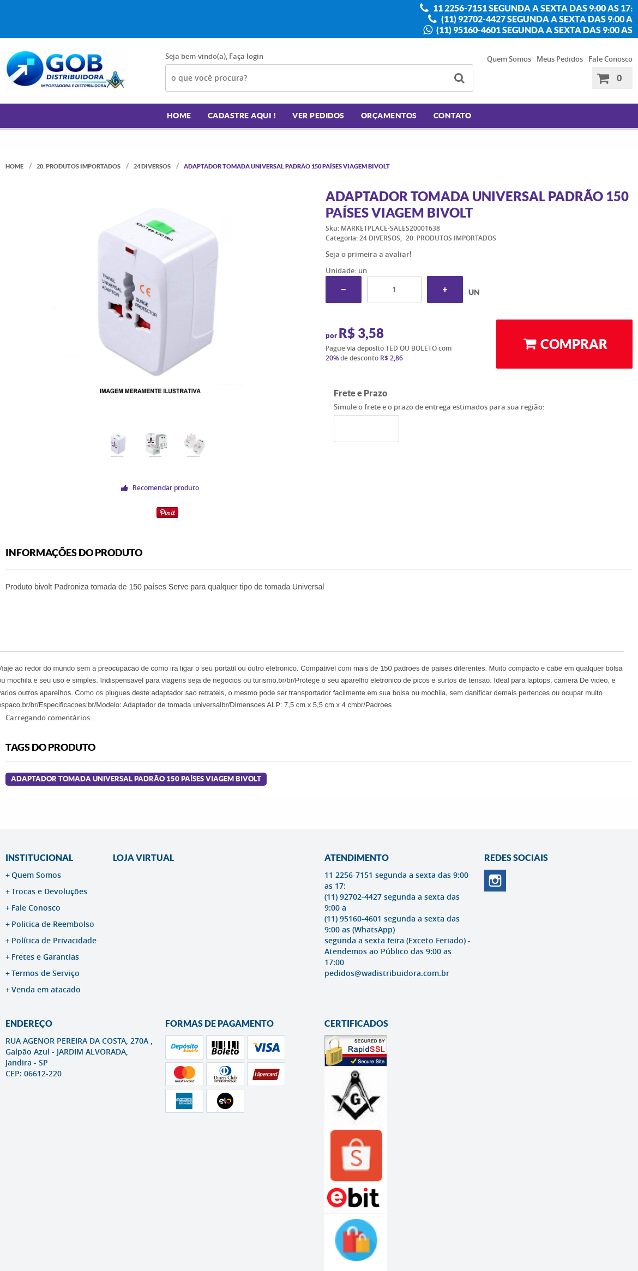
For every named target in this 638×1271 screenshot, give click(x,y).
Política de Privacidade (54, 940)
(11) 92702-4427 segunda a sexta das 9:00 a (536, 19)
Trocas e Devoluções (49, 891)
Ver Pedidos (318, 115)
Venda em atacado (46, 989)
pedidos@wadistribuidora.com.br (386, 973)
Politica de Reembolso (52, 924)
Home (179, 115)
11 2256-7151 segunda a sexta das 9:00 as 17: (532, 8)
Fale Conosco (610, 59)
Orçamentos (389, 115)
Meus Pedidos (560, 59)
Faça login (246, 56)
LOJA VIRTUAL (143, 858)
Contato (453, 115)
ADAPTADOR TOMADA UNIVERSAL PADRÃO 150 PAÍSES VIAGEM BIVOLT (136, 779)
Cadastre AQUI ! (242, 115)
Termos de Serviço (45, 973)
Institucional (39, 858)
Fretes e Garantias (45, 956)
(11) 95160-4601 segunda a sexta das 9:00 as (534, 30)
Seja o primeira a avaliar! (369, 254)
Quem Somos (509, 59)
